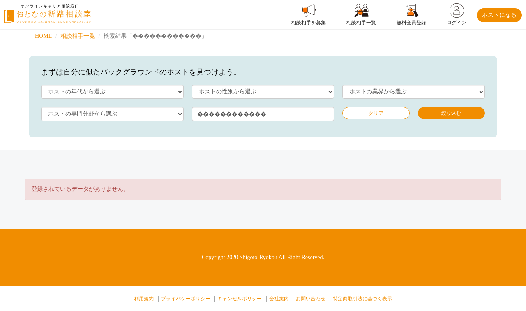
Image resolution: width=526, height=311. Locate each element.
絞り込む (451, 113)
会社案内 (279, 299)
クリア (376, 113)
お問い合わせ (310, 299)
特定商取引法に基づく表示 (362, 299)
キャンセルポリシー (239, 299)
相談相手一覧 (77, 36)
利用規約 (144, 299)
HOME (43, 36)
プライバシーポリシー (185, 299)
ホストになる (499, 15)
